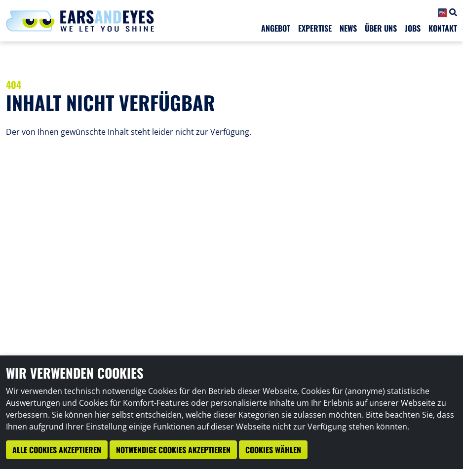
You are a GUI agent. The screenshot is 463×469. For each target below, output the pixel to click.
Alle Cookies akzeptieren (56, 450)
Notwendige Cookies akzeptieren (173, 450)
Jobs (413, 28)
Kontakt (442, 28)
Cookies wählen (273, 450)
